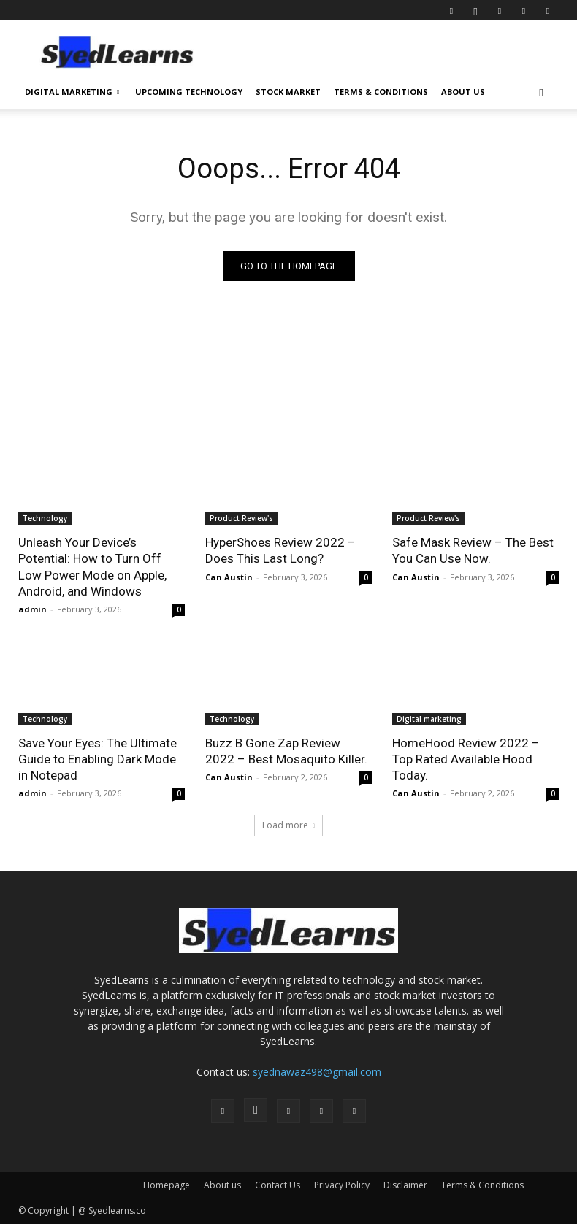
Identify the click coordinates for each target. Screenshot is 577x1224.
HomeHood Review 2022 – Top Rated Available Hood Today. (466, 759)
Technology (45, 518)
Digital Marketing (72, 91)
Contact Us (277, 1185)
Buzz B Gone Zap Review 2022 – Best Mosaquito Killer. (286, 751)
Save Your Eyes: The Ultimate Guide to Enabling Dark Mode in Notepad (97, 759)
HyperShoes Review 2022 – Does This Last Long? (280, 550)
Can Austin (229, 576)
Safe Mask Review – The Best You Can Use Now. (473, 550)
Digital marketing (429, 719)
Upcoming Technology (188, 91)
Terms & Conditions (381, 91)
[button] (541, 92)
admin (32, 609)
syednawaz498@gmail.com (317, 1072)
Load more (288, 825)
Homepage (166, 1185)
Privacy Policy (342, 1185)
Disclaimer (405, 1185)
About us (463, 91)
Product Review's (241, 518)
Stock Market (288, 91)
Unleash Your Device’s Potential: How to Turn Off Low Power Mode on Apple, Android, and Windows (92, 566)
